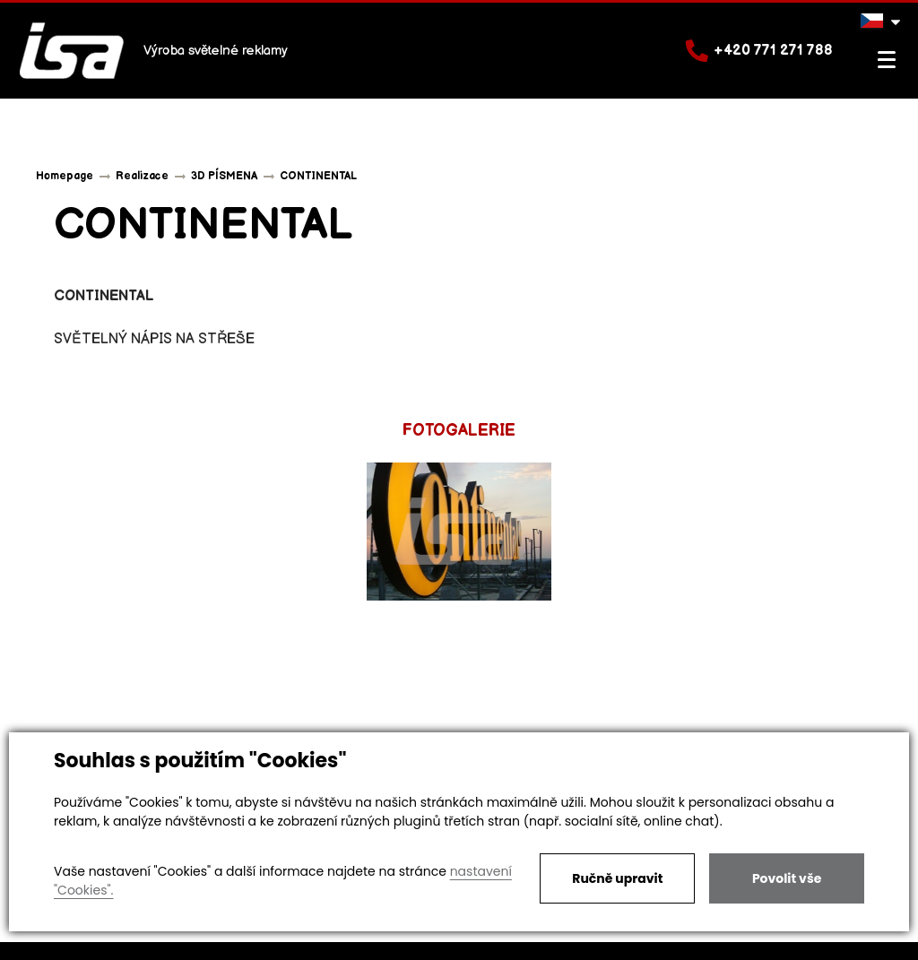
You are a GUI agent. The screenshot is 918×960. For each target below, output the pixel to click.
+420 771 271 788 (759, 50)
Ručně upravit (617, 878)
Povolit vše (786, 878)
